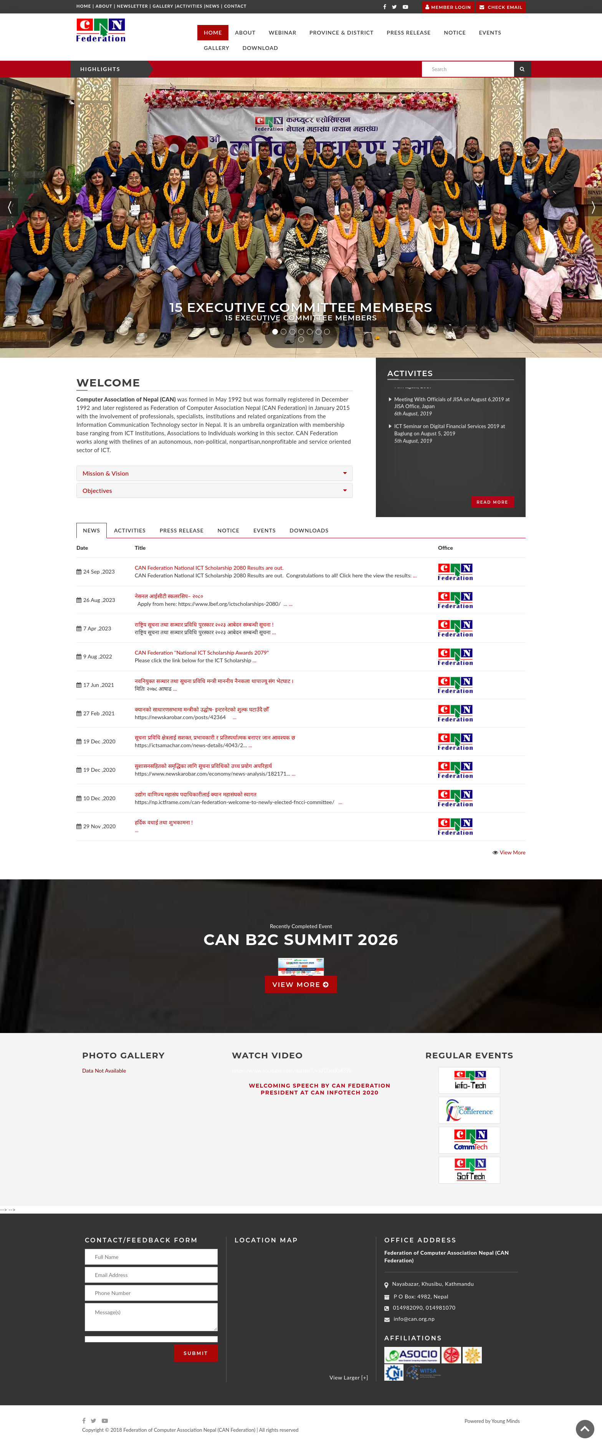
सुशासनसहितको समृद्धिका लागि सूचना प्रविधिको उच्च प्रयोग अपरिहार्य (203, 766)
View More (513, 852)
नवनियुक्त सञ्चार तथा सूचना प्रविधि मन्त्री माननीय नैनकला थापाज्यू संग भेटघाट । (214, 681)
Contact (235, 5)
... (415, 575)
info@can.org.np (414, 1318)
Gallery (163, 5)
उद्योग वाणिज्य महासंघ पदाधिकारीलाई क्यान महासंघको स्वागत (196, 794)
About (104, 5)
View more (301, 984)
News (212, 5)
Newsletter (132, 5)
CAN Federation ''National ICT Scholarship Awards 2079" (202, 652)
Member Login (448, 6)
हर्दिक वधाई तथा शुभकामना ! (164, 822)
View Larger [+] (348, 1377)
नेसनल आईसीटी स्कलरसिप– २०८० (169, 596)
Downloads (309, 530)
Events (264, 530)
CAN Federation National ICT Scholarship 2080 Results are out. (209, 567)
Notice (229, 530)
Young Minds (505, 1421)
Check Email (501, 6)
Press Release (182, 530)
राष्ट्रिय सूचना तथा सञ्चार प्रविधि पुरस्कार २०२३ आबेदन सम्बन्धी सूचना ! (204, 624)
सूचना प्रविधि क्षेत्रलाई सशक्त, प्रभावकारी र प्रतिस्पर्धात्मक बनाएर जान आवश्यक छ (215, 737)
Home (83, 5)
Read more (493, 502)
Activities (190, 5)
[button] (245, 32)
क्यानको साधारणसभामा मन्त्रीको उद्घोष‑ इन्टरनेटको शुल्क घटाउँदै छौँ (202, 709)
